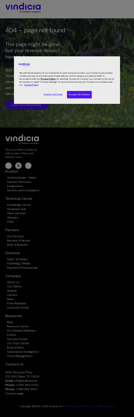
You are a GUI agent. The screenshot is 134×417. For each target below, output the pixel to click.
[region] (67, 80)
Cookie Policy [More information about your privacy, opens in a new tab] (31, 85)
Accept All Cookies (79, 94)
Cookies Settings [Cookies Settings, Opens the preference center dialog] (53, 94)
